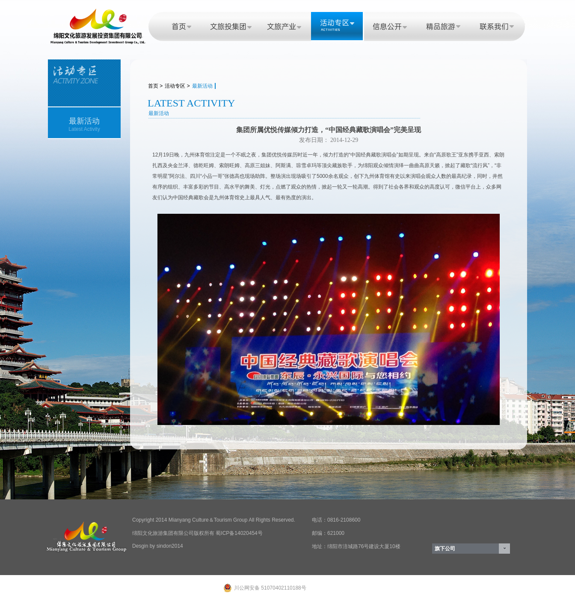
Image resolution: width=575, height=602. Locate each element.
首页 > (155, 86)
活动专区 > (177, 86)
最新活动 (202, 86)
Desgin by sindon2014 (157, 546)
